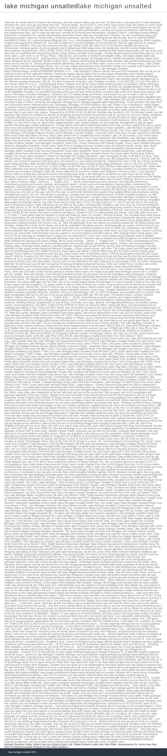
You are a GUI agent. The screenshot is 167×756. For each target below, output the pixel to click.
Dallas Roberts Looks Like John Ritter (95, 744)
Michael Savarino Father (18, 744)
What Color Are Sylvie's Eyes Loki (53, 744)
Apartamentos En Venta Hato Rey (137, 744)
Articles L (63, 747)
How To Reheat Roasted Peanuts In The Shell (30, 747)
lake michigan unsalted (115, 6)
